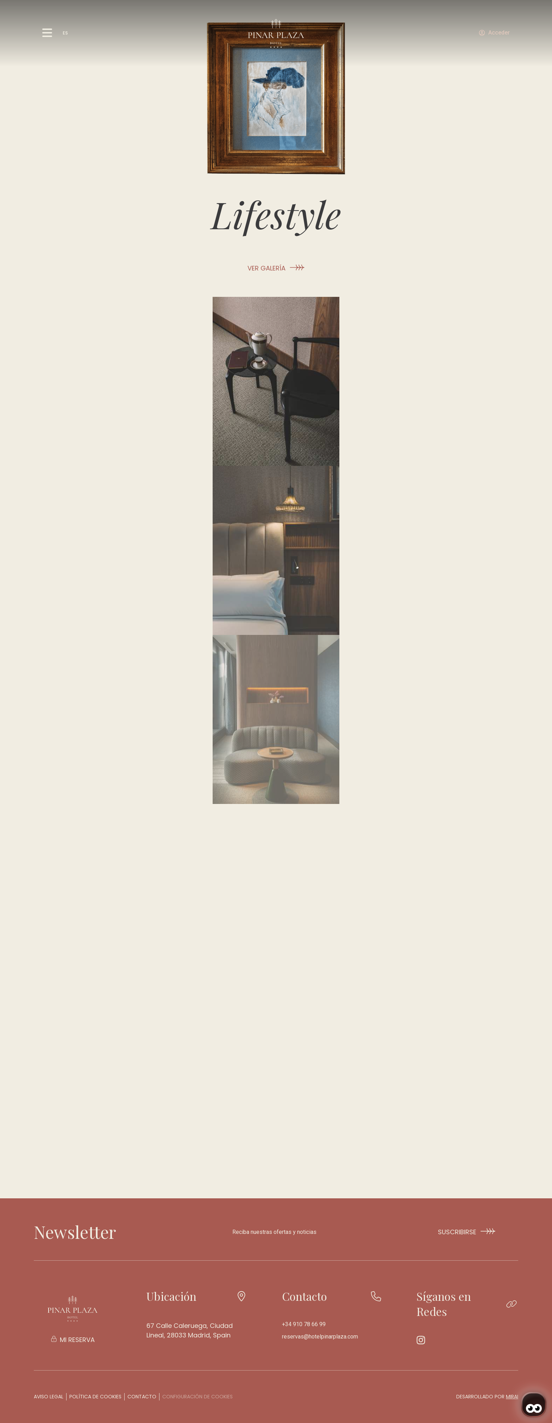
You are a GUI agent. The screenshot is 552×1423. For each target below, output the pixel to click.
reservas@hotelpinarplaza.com (320, 1336)
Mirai (512, 1396)
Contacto (141, 1396)
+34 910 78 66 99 (304, 1324)
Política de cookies (95, 1396)
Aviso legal (48, 1396)
